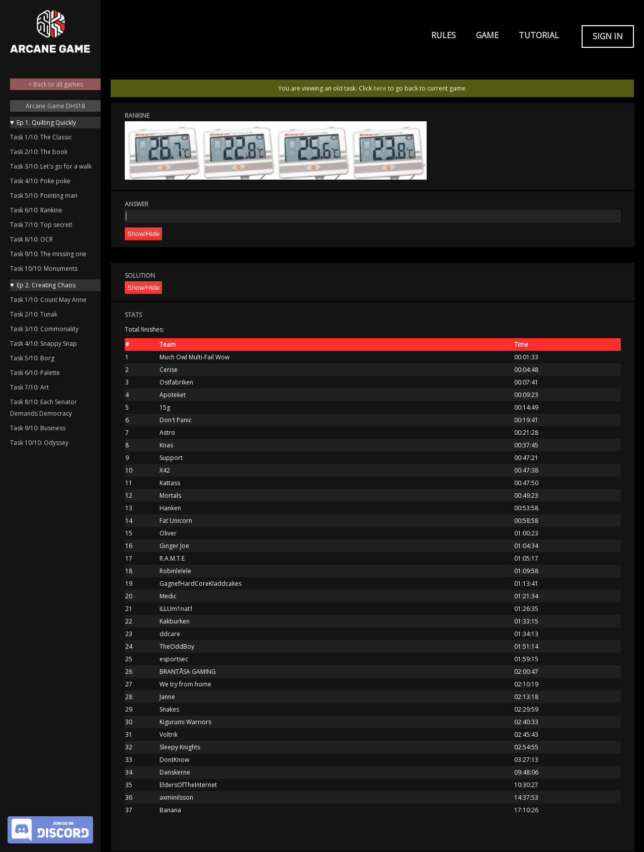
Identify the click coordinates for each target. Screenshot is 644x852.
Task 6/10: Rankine (36, 210)
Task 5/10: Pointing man (43, 195)
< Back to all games (55, 84)
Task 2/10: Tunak (33, 314)
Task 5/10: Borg (32, 358)
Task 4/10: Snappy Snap (43, 343)
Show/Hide (143, 234)
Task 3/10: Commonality (44, 329)
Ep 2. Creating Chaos (46, 285)
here (379, 88)
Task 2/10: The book (38, 151)
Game (487, 35)
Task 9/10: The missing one (48, 254)
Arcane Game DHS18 (55, 106)
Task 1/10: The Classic (41, 137)
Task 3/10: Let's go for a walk (51, 166)
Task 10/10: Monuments (43, 268)
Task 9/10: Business (37, 428)
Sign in (608, 36)
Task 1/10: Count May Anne (48, 299)
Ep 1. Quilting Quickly (46, 122)
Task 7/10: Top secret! (41, 224)
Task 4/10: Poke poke (40, 181)
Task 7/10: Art (29, 387)
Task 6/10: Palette (35, 372)
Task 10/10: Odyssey (39, 442)
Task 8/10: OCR (31, 239)
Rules (443, 35)
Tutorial (539, 35)
